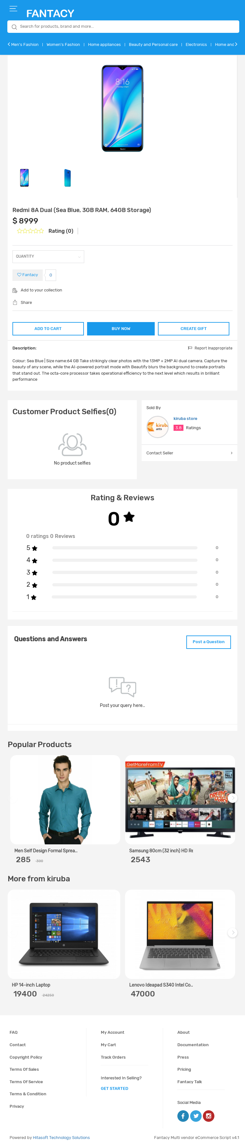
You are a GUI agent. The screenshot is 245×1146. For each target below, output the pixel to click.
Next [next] (233, 800)
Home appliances (104, 44)
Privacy (17, 1105)
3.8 (178, 427)
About (183, 1031)
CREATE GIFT (194, 328)
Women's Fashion (63, 44)
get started (114, 1087)
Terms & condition (28, 1093)
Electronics (196, 44)
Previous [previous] (13, 800)
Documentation (193, 1043)
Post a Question (206, 641)
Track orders (113, 1056)
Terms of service (26, 1080)
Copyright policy (26, 1056)
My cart (108, 1043)
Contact (18, 1043)
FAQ (14, 1031)
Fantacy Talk (189, 1080)
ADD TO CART (47, 328)
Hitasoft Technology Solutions (61, 1136)
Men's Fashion (25, 44)
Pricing (184, 1068)
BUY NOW (121, 328)
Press (183, 1056)
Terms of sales (24, 1068)
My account (112, 1031)
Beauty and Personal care (153, 44)
